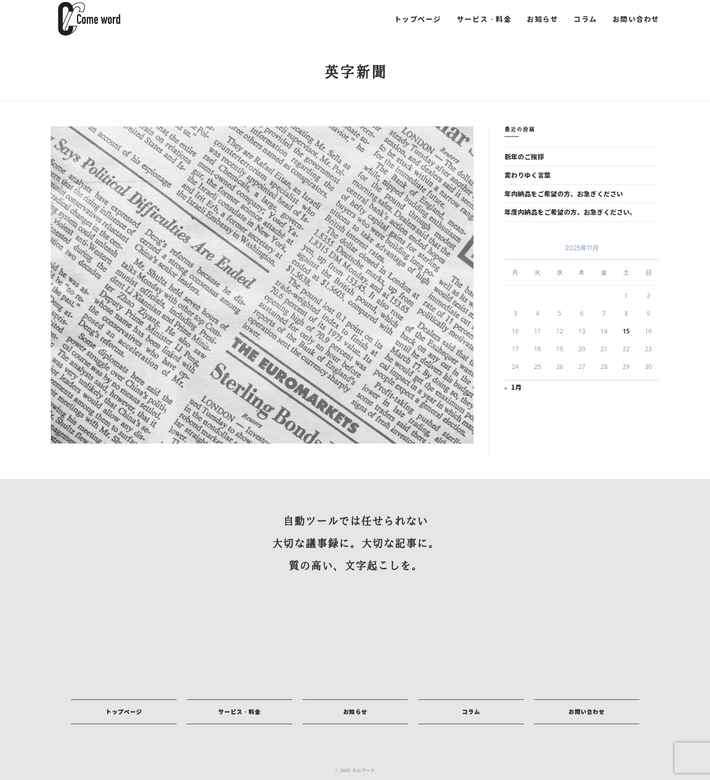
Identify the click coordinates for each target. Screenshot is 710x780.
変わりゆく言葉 (527, 175)
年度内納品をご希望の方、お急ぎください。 (570, 212)
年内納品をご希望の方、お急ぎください (563, 193)
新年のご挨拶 (524, 156)
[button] (124, 711)
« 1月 (513, 387)
